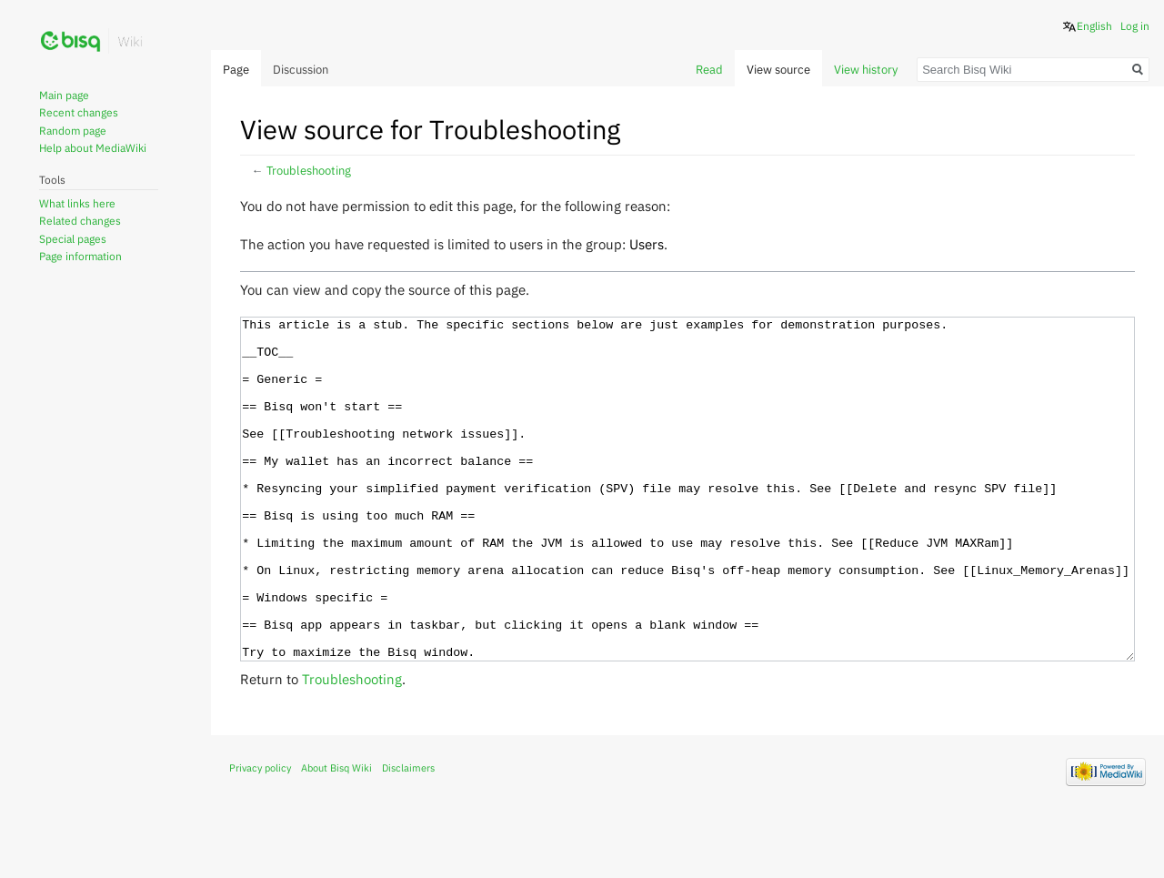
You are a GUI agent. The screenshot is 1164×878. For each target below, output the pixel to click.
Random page (72, 130)
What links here (77, 203)
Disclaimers (408, 836)
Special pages (72, 239)
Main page (64, 95)
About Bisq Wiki (336, 836)
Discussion (300, 69)
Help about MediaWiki (92, 148)
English (1094, 26)
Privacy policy (260, 836)
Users (646, 244)
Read (709, 69)
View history (866, 69)
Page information (80, 256)
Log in (1134, 26)
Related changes (80, 220)
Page (236, 69)
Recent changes (78, 112)
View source (778, 69)
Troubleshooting (308, 170)
